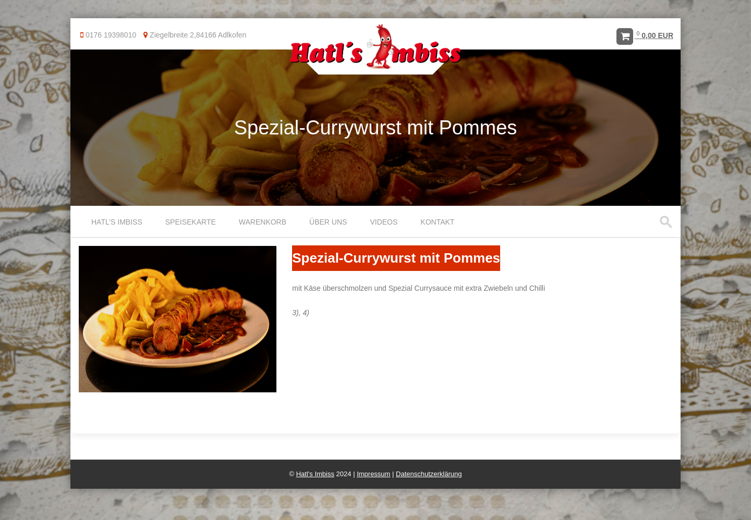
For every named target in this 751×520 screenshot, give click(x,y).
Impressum (373, 474)
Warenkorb (262, 222)
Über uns (328, 222)
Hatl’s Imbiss (116, 222)
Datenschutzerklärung (429, 474)
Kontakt (437, 222)
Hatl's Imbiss (315, 474)
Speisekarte (190, 222)
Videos (383, 222)
